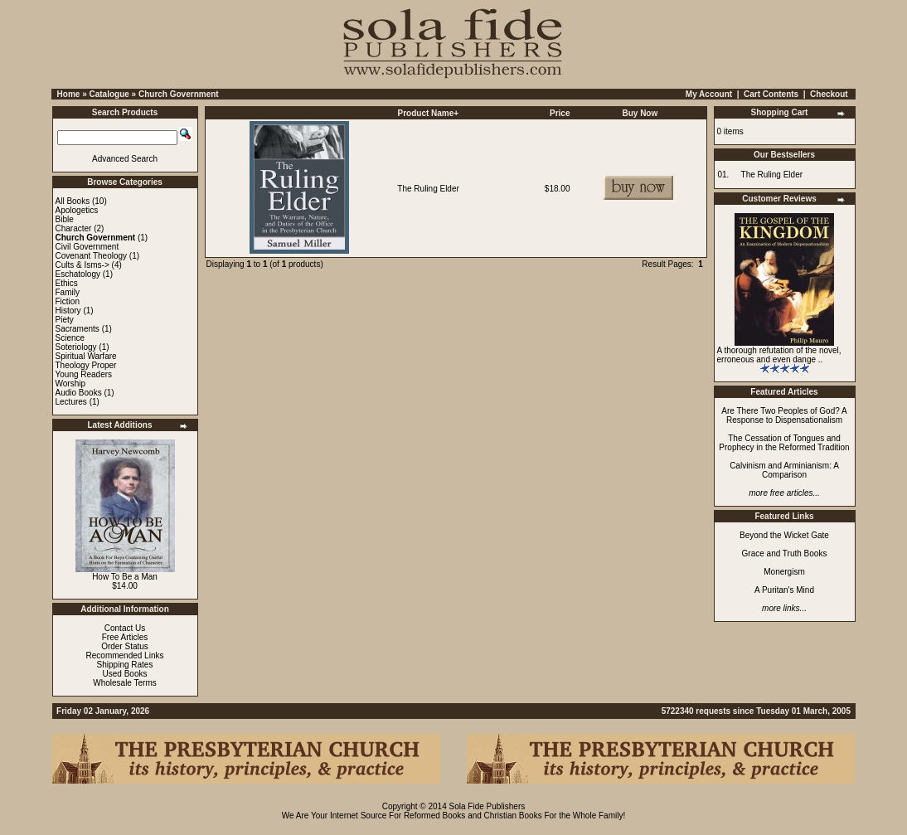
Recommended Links (125, 655)
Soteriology (76, 347)
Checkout (829, 94)
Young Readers (84, 374)
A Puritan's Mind (784, 590)
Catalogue (109, 94)
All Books (73, 201)
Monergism (784, 571)
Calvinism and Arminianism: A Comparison (784, 470)
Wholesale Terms (125, 682)
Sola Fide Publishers (487, 806)
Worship (71, 383)
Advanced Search (125, 158)
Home (68, 94)
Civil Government (87, 246)
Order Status (124, 646)
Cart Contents (771, 94)
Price (560, 113)
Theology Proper (86, 365)
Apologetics (77, 210)
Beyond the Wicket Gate (784, 535)
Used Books (125, 673)
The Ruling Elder (427, 188)
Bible (65, 219)
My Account (709, 94)
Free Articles (125, 637)
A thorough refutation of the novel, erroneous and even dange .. (779, 355)
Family (68, 292)
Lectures (71, 401)
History (68, 310)
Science (70, 337)
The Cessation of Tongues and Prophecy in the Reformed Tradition (784, 443)
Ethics (67, 283)
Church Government (178, 94)
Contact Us (124, 628)
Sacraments (77, 328)
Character (74, 228)
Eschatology (78, 274)
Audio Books (79, 392)
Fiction (68, 301)
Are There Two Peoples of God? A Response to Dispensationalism (783, 415)
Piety (65, 319)
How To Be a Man (125, 576)
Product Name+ (428, 113)
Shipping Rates (125, 664)
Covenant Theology (92, 255)
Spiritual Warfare (86, 356)
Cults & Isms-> (82, 264)
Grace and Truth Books (784, 553)
